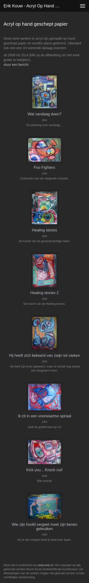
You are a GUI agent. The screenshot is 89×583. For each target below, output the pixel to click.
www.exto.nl (45, 565)
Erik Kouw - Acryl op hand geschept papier (34, 6)
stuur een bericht (16, 64)
